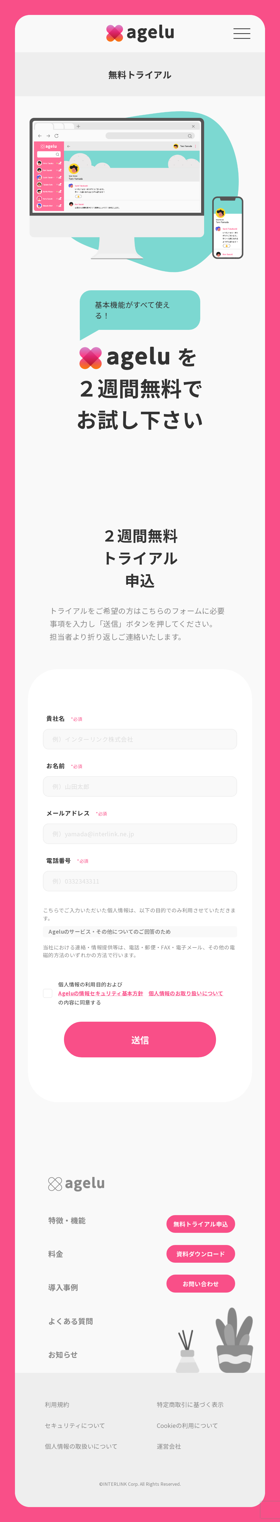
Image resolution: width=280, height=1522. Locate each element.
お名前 (64, 765)
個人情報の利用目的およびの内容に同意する (140, 993)
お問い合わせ (201, 1283)
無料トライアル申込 (200, 1224)
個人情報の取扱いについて (81, 1446)
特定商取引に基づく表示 (190, 1404)
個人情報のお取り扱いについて (185, 993)
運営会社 (169, 1446)
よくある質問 (70, 1321)
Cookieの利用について (187, 1425)
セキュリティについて (75, 1425)
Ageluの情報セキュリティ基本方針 (100, 993)
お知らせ (63, 1354)
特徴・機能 (67, 1220)
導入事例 (63, 1287)
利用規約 (57, 1404)
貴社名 (64, 718)
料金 (55, 1253)
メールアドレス (76, 813)
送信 (140, 1039)
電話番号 (67, 860)
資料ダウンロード (200, 1253)
